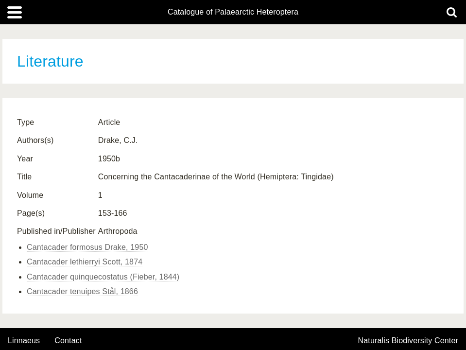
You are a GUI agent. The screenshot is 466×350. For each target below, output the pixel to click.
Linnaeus (24, 341)
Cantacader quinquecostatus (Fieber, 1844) (103, 277)
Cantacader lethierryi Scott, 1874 (84, 262)
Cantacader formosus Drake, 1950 (87, 247)
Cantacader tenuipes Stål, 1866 (82, 291)
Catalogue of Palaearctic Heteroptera (233, 12)
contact (68, 340)
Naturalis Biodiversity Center (408, 341)
